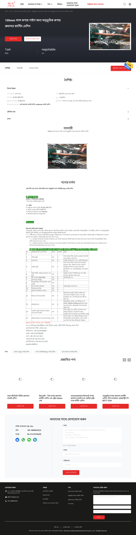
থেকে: (65, 450)
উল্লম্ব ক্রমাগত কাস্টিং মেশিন (75, 499)
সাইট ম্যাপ (56, 527)
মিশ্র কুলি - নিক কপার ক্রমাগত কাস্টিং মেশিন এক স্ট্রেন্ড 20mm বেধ (50, 398)
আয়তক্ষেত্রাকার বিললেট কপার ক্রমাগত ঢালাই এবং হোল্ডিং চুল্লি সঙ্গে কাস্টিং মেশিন (82, 398)
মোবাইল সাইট (66, 527)
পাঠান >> (99, 517)
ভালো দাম (13, 39)
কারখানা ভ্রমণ (46, 495)
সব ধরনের (70, 503)
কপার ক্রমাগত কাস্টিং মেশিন (22, 11)
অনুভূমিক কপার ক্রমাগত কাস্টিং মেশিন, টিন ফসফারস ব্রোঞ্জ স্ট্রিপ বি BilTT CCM (115, 398)
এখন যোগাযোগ (71, 472)
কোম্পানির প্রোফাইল (48, 491)
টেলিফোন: (67, 460)
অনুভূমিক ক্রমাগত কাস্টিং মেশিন (76, 495)
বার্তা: (65, 425)
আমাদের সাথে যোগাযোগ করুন (50, 503)
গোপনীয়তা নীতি (78, 527)
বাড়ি (6, 11)
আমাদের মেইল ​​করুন (33, 39)
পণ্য (11, 11)
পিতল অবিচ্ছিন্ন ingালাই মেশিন (45, 352)
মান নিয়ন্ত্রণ (45, 499)
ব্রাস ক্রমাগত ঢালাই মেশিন (69, 352)
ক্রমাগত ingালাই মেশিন (21, 352)
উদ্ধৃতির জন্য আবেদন (121, 68)
